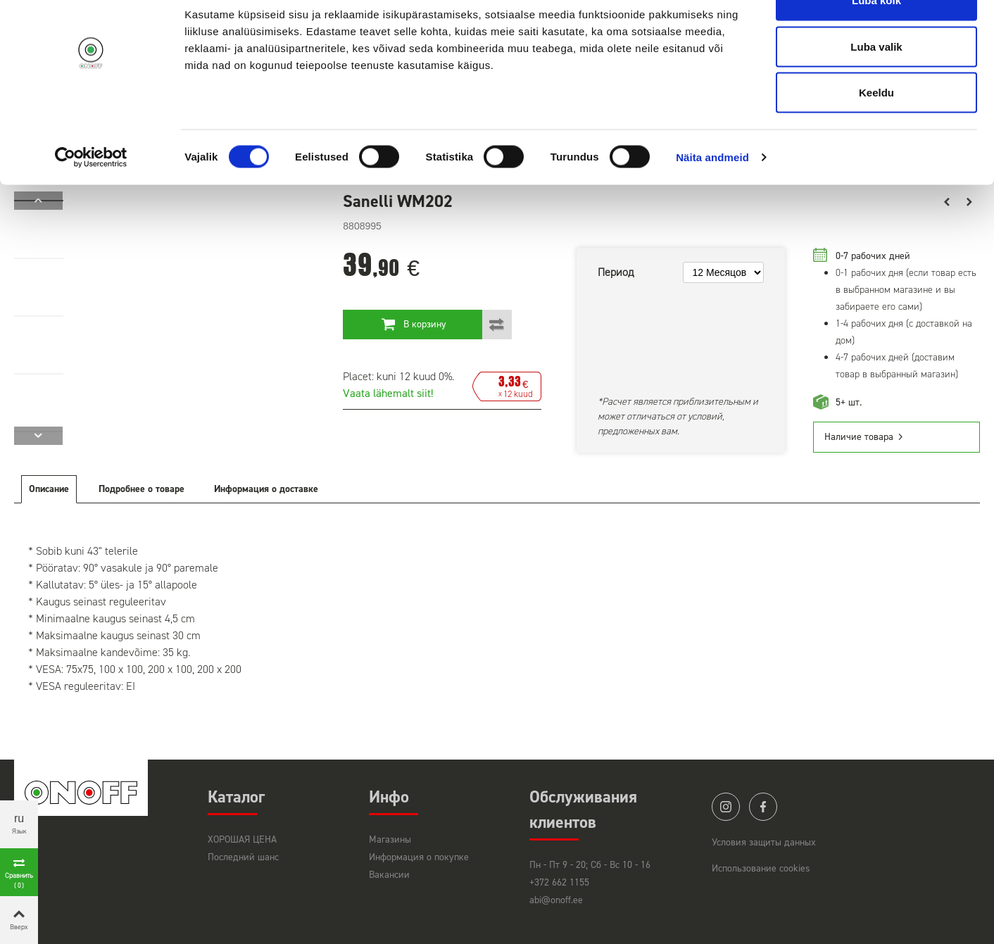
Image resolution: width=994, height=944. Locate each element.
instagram (726, 807)
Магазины (390, 839)
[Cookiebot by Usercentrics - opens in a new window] (91, 194)
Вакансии (389, 874)
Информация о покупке (419, 857)
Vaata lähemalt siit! (388, 393)
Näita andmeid (712, 194)
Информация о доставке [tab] (266, 489)
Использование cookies (761, 868)
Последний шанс (243, 857)
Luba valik (876, 83)
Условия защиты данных (764, 842)
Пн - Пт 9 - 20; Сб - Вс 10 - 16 (589, 864)
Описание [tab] (49, 489)
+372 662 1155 (559, 882)
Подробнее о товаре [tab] (141, 489)
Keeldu (876, 129)
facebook (763, 807)
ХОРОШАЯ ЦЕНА (242, 839)
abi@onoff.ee (556, 900)
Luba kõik (876, 37)
